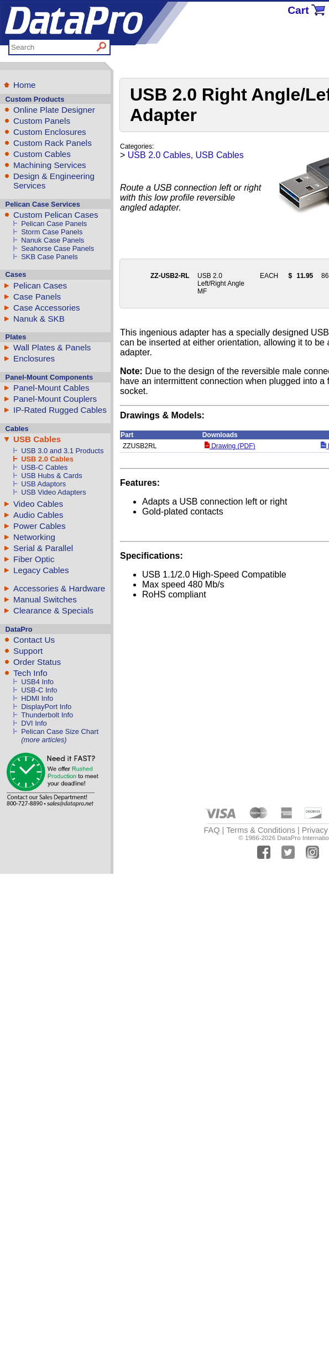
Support (28, 650)
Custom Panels (41, 120)
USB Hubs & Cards (51, 475)
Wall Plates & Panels (52, 347)
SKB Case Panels (49, 257)
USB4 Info (37, 682)
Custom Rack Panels (52, 143)
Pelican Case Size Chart (59, 731)
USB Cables (37, 439)
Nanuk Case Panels (52, 240)
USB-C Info (39, 690)
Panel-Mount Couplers (55, 398)
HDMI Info (37, 698)
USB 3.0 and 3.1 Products (62, 451)
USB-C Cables (44, 467)
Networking (34, 537)
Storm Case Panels (51, 232)
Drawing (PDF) (230, 446)
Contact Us (34, 639)
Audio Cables (38, 515)
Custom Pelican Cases (55, 214)
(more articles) (43, 740)
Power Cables (39, 526)
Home (24, 85)
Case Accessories (46, 307)
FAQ (212, 830)
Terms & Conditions (260, 830)
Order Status (37, 662)
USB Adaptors (43, 484)
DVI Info (34, 723)
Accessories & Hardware (59, 588)
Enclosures (34, 358)
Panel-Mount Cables (51, 387)
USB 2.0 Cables (47, 459)
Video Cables (38, 503)
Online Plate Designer (54, 109)
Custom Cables (42, 154)
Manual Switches (45, 599)
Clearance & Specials (53, 610)
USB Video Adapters (53, 492)
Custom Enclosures (49, 132)
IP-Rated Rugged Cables (60, 410)
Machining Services (49, 165)
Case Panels (37, 296)
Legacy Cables (41, 570)
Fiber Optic (33, 559)
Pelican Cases (40, 285)
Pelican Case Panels (54, 223)
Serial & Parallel (43, 548)
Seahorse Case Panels (57, 248)
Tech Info (30, 673)
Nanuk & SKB (39, 318)
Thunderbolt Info (47, 715)
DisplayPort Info (46, 706)
